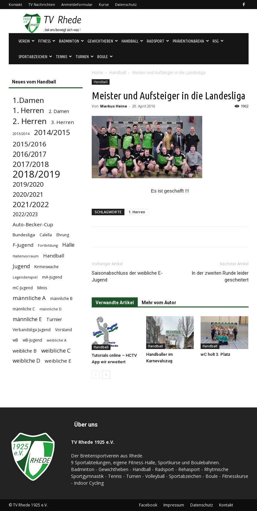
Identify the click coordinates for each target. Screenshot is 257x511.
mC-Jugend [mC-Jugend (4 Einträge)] (23, 288)
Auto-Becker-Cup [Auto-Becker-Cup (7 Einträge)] (33, 224)
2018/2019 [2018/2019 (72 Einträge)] (36, 174)
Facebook (148, 505)
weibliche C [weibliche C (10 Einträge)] (56, 350)
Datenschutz (126, 4)
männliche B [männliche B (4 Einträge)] (61, 298)
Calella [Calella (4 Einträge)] (46, 235)
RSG (218, 41)
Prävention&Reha (191, 41)
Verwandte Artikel (115, 302)
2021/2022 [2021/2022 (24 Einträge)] (31, 204)
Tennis (64, 56)
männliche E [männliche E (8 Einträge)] (27, 319)
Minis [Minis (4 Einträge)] (42, 288)
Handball (132, 41)
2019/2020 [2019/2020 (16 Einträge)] (28, 184)
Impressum (173, 505)
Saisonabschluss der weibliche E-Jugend (127, 276)
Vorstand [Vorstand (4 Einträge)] (63, 329)
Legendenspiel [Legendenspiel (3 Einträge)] (25, 277)
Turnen (85, 56)
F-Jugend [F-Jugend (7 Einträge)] (23, 245)
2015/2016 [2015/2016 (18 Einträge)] (29, 144)
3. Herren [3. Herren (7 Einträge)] (62, 122)
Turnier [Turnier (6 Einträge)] (54, 319)
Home (97, 72)
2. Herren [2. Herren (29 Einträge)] (30, 121)
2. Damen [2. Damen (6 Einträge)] (59, 111)
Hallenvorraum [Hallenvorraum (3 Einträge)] (26, 256)
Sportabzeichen (35, 56)
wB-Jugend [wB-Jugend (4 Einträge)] (32, 340)
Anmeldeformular (77, 4)
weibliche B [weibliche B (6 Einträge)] (25, 351)
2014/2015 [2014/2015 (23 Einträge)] (52, 132)
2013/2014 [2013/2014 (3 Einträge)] (21, 133)
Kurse (104, 4)
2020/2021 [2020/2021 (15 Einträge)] (28, 194)
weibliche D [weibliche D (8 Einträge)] (26, 360)
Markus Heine (113, 106)
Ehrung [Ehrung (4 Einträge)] (62, 235)
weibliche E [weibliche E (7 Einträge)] (58, 360)
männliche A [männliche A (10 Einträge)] (29, 297)
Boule (105, 56)
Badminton (71, 41)
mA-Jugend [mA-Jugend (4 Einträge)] (52, 277)
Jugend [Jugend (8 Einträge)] (21, 266)
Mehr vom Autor (159, 302)
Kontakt (15, 4)
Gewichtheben (103, 41)
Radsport (158, 41)
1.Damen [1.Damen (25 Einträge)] (28, 100)
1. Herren (137, 211)
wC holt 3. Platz (215, 354)
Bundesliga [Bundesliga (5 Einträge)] (24, 235)
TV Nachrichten (41, 4)
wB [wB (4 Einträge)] (15, 340)
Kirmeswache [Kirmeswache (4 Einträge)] (46, 266)
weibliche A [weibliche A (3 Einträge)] (56, 340)
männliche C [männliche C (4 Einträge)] (24, 309)
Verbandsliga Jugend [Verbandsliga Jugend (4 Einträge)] (32, 329)
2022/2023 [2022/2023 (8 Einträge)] (25, 214)
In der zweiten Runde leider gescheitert (220, 276)
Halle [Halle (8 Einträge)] (68, 245)
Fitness (46, 41)
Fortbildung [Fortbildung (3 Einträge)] (48, 245)
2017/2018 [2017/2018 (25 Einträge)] (31, 164)
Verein (26, 41)
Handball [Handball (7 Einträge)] (53, 255)
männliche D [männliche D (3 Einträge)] (51, 309)
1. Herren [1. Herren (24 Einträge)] (28, 110)
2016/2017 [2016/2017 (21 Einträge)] (29, 154)
